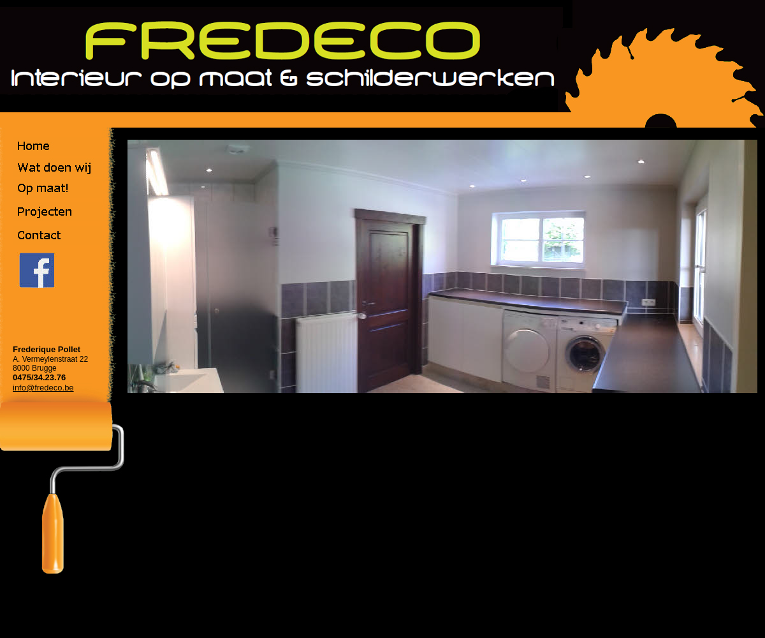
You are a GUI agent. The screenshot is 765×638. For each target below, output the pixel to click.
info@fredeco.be (43, 387)
